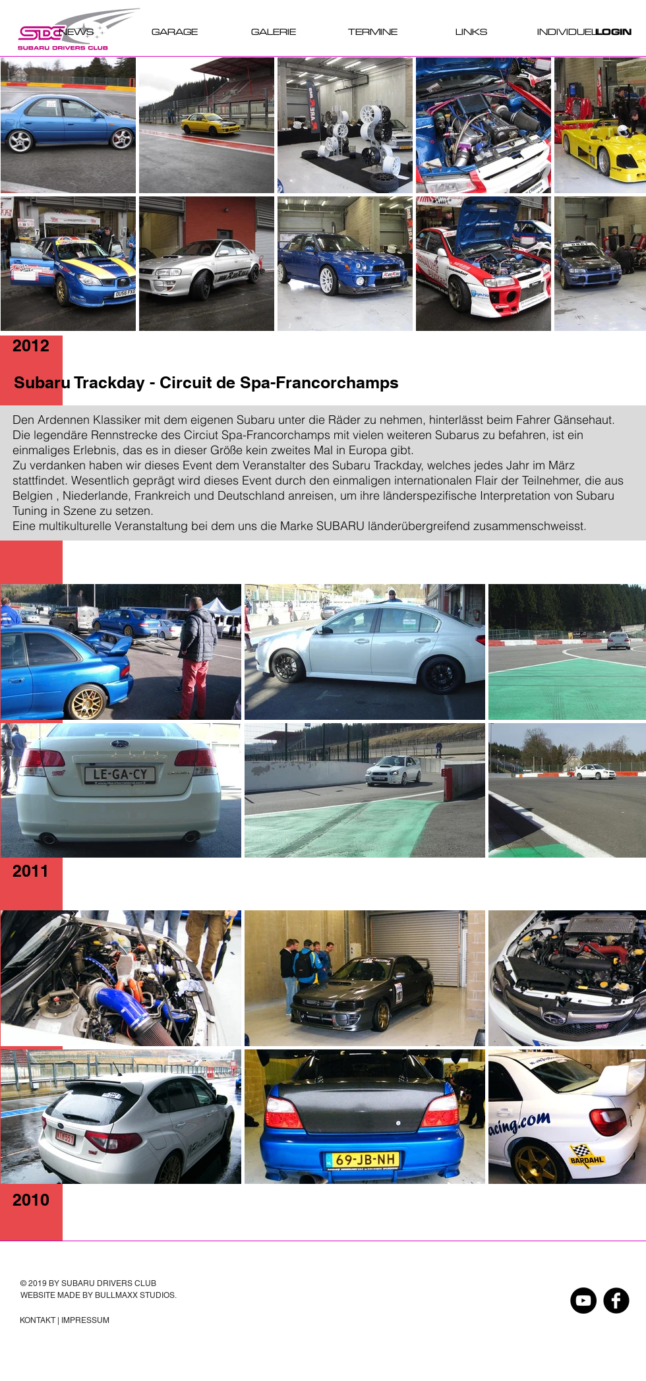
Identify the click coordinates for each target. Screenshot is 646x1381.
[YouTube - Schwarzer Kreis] (583, 1300)
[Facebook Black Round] (616, 1300)
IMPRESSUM (85, 1320)
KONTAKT (37, 1320)
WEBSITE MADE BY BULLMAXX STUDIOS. (98, 1295)
